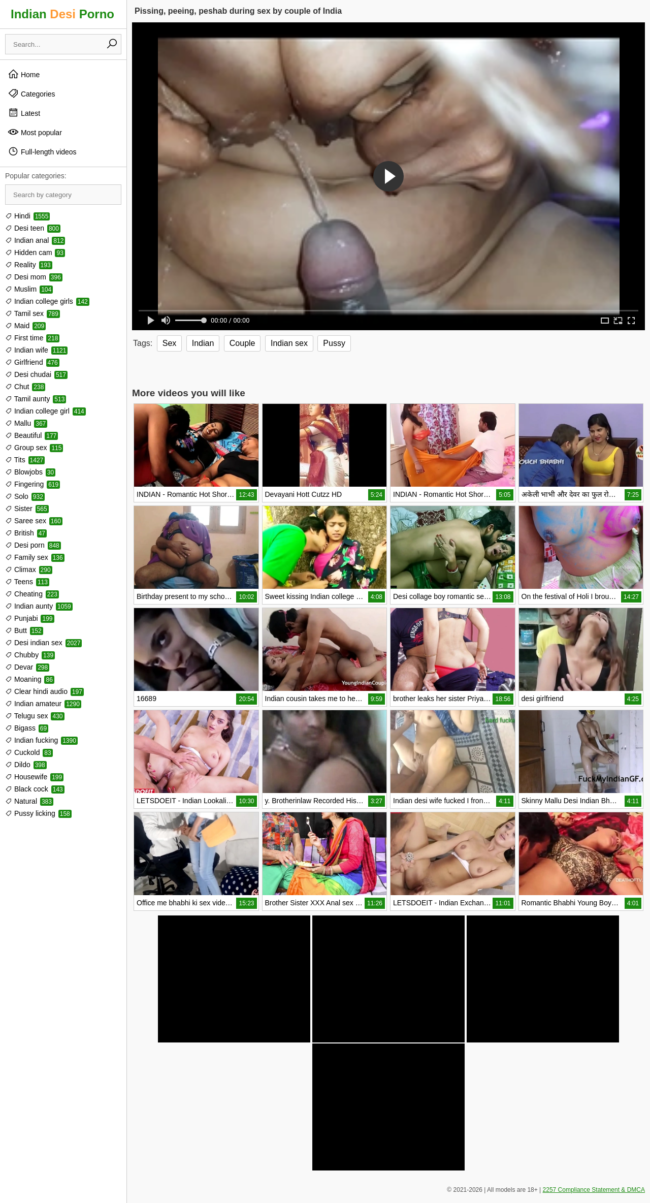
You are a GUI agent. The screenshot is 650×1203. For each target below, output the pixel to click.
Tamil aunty (35, 399)
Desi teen (32, 228)
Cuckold (29, 752)
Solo (25, 496)
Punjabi (29, 618)
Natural (29, 801)
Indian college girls (47, 301)
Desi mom (33, 277)
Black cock (34, 789)
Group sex (34, 448)
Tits (25, 460)
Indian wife (36, 350)
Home (24, 74)
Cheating (32, 594)
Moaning (29, 679)
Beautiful (31, 435)
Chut (25, 387)
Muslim (29, 289)
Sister (27, 508)
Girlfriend (32, 362)
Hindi (27, 216)
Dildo (26, 765)
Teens (27, 582)
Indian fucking (41, 740)
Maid (25, 326)
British (26, 533)
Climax (28, 569)
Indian (203, 343)
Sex (169, 343)
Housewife (34, 777)
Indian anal (35, 240)
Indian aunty (39, 606)
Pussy (334, 343)
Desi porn (33, 545)
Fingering (32, 484)
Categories (31, 93)
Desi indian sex (43, 643)
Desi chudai (36, 374)
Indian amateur (43, 704)
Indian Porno (62, 14)
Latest (24, 112)
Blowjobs (30, 472)
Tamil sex (32, 313)
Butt (24, 630)
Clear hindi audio (44, 691)
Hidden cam (35, 252)
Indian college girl (45, 411)
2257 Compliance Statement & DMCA (594, 1189)
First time (32, 338)
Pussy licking (38, 813)
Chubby (30, 655)
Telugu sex (34, 716)
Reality (28, 265)
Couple (242, 343)
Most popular (35, 132)
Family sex (34, 557)
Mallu (26, 423)
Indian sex (289, 343)
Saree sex (33, 521)
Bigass (26, 728)
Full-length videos (42, 151)
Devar (27, 667)
